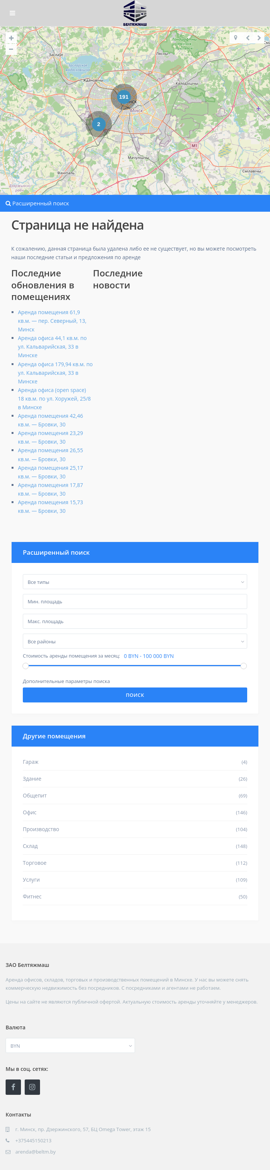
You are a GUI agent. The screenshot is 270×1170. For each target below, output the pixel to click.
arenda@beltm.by (35, 1151)
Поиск (135, 695)
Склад (30, 845)
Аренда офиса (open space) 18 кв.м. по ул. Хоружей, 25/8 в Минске (54, 398)
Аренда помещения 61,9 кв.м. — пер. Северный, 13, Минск (52, 321)
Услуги (31, 879)
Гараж (31, 761)
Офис (30, 812)
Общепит (35, 795)
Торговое (34, 862)
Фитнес (32, 896)
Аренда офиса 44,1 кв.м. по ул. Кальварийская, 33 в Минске (52, 346)
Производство (41, 829)
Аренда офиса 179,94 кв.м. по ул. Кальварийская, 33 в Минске (55, 373)
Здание (32, 778)
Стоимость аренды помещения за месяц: (71, 655)
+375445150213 (33, 1140)
